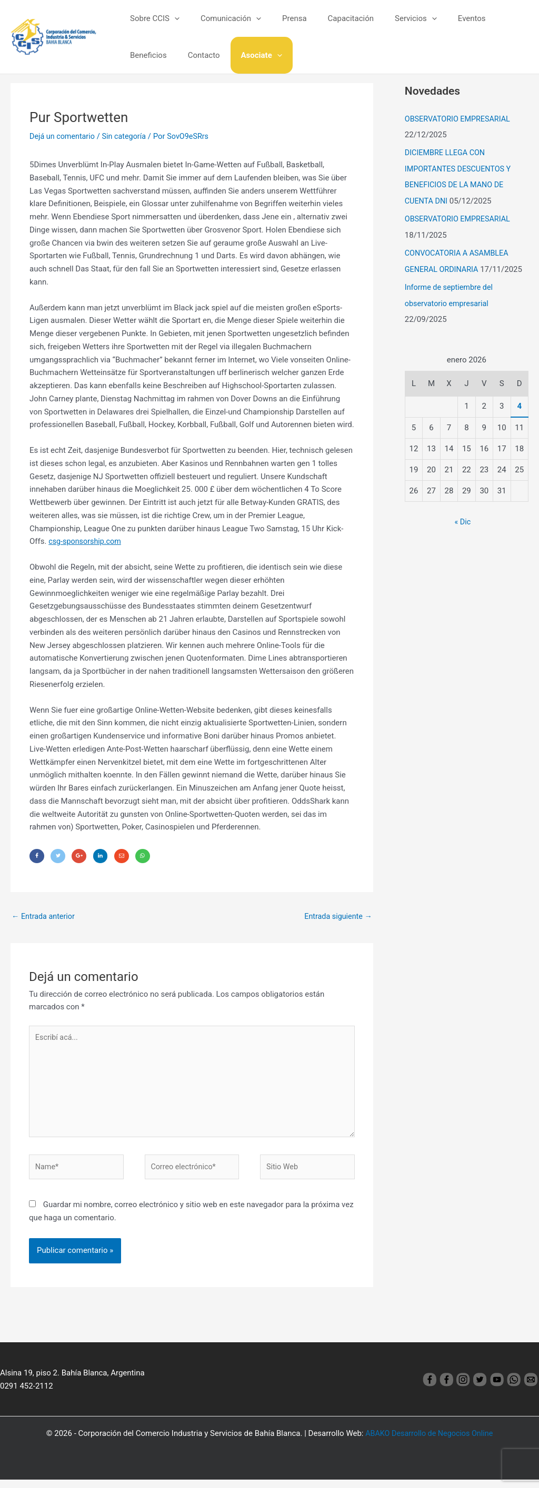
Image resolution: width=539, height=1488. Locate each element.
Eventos (443, 18)
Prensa (281, 18)
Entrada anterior (44, 918)
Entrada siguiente (336, 918)
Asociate (195, 55)
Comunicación (223, 18)
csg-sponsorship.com (86, 541)
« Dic (462, 518)
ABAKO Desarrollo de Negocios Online (429, 1441)
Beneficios (491, 18)
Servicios (392, 18)
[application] (172, 18)
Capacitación (332, 18)
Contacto (143, 55)
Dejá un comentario (63, 136)
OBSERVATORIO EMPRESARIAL (460, 119)
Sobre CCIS (152, 18)
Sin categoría (128, 136)
